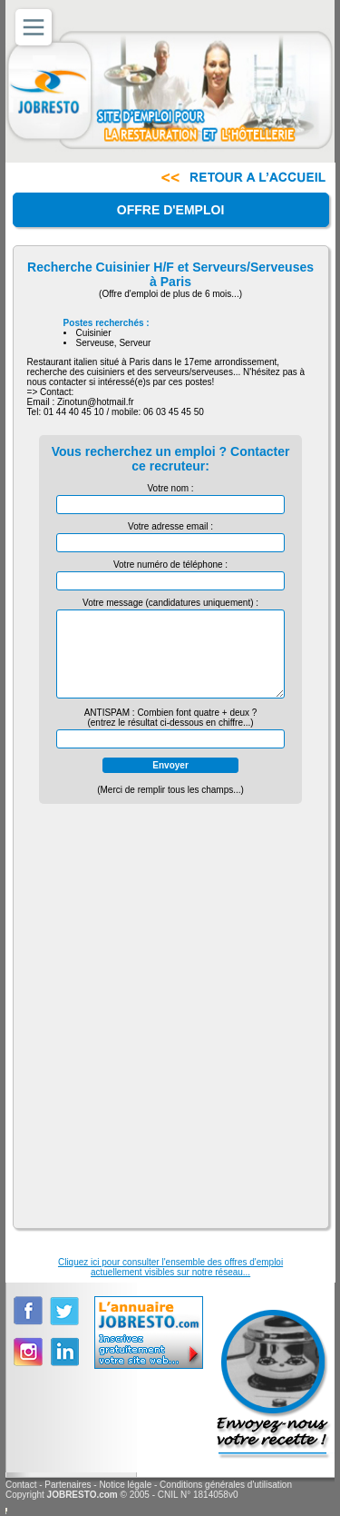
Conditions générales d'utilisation (226, 1485)
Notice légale (125, 1485)
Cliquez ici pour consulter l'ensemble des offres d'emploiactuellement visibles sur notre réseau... (170, 1267)
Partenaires (67, 1485)
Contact (20, 1485)
